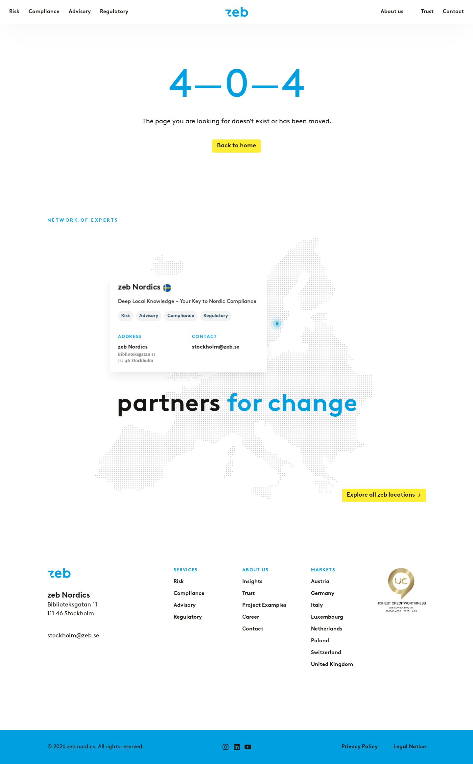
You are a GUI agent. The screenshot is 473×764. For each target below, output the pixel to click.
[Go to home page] (236, 12)
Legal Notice (409, 747)
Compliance (189, 593)
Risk (179, 581)
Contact (252, 629)
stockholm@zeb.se (215, 347)
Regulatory (188, 617)
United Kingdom (332, 664)
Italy (317, 605)
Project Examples (264, 605)
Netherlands (326, 629)
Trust (248, 593)
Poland (320, 641)
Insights (252, 581)
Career (250, 617)
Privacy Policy (360, 747)
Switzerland (326, 652)
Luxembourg (327, 617)
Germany (322, 593)
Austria (320, 581)
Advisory (185, 605)
